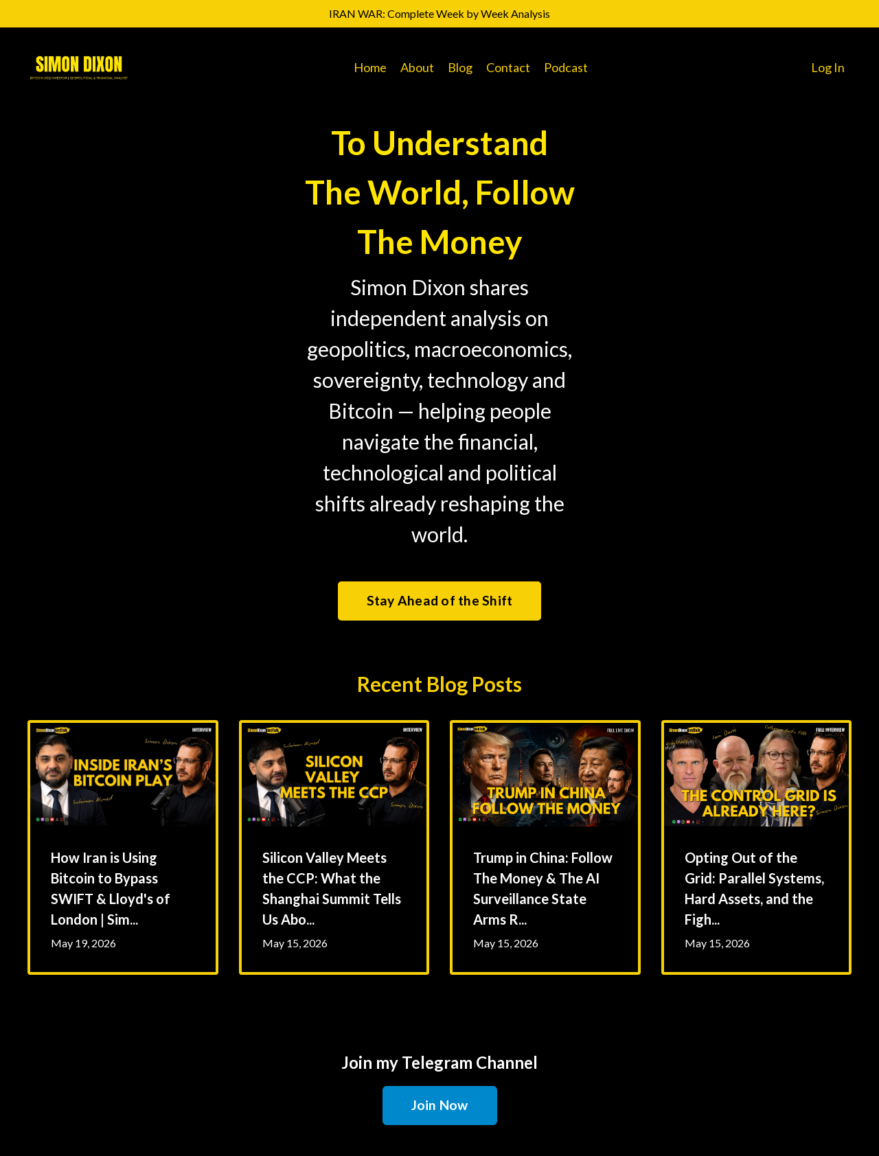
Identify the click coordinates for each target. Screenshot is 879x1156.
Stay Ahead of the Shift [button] (440, 600)
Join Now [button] (439, 1105)
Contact (508, 67)
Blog (460, 67)
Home (370, 67)
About (417, 67)
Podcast (566, 67)
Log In (828, 67)
